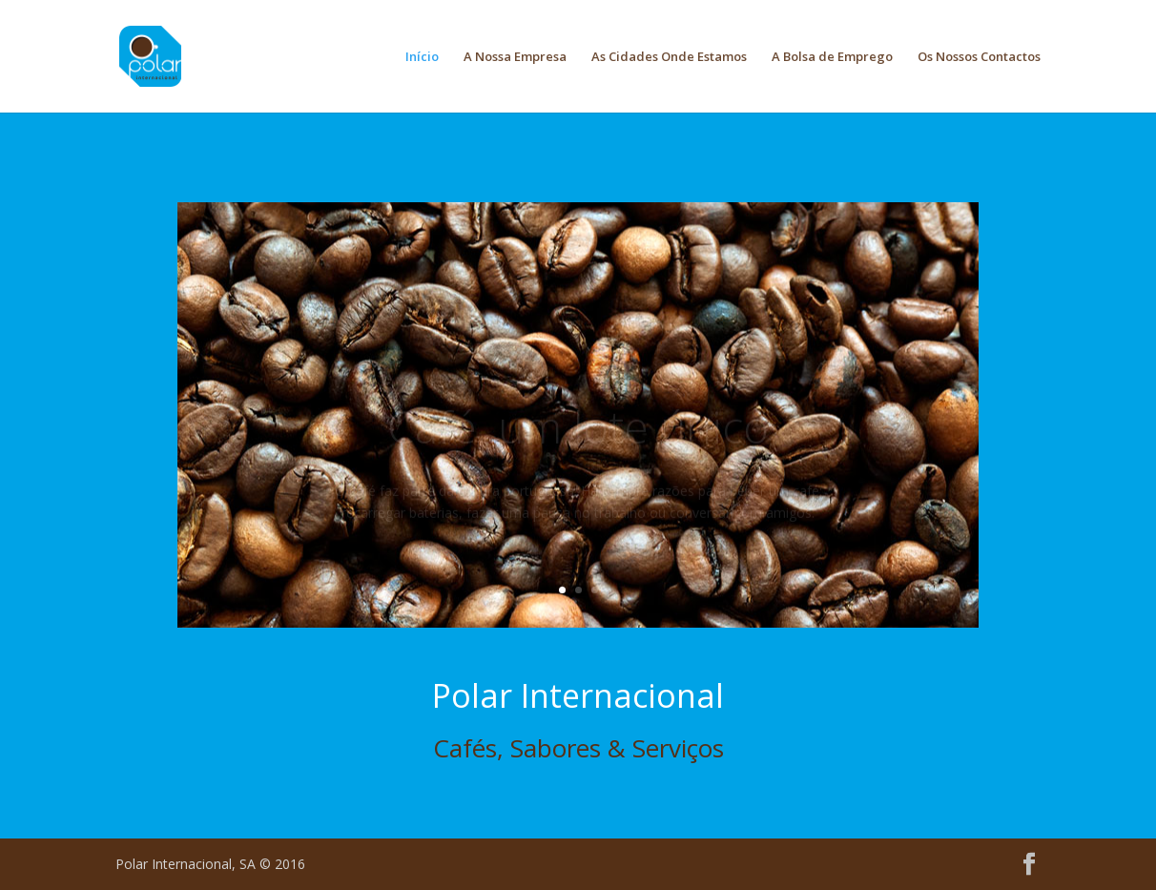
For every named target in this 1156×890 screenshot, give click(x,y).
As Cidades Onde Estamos (669, 57)
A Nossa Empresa (515, 57)
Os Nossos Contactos (979, 57)
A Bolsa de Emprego (832, 57)
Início (422, 57)
